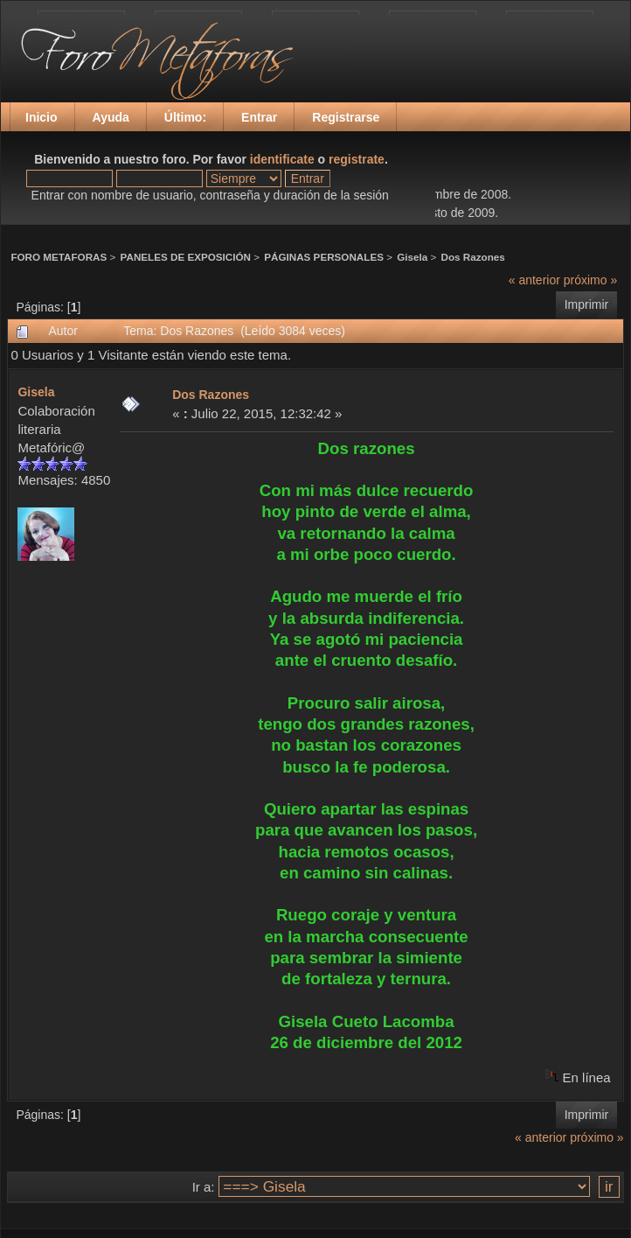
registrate (357, 159)
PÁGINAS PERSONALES (324, 256)
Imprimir (587, 304)
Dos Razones (473, 256)
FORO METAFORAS (58, 256)
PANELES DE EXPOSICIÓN (186, 256)
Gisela (412, 256)
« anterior (534, 280)
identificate (282, 159)
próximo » (590, 280)
